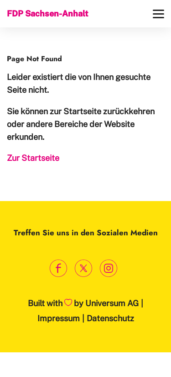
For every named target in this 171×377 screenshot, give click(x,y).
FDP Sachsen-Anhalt (47, 13)
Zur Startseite (33, 158)
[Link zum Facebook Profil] (58, 268)
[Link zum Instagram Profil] (108, 268)
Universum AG (112, 303)
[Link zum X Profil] (83, 268)
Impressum (58, 318)
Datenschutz (110, 318)
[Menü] (158, 14)
